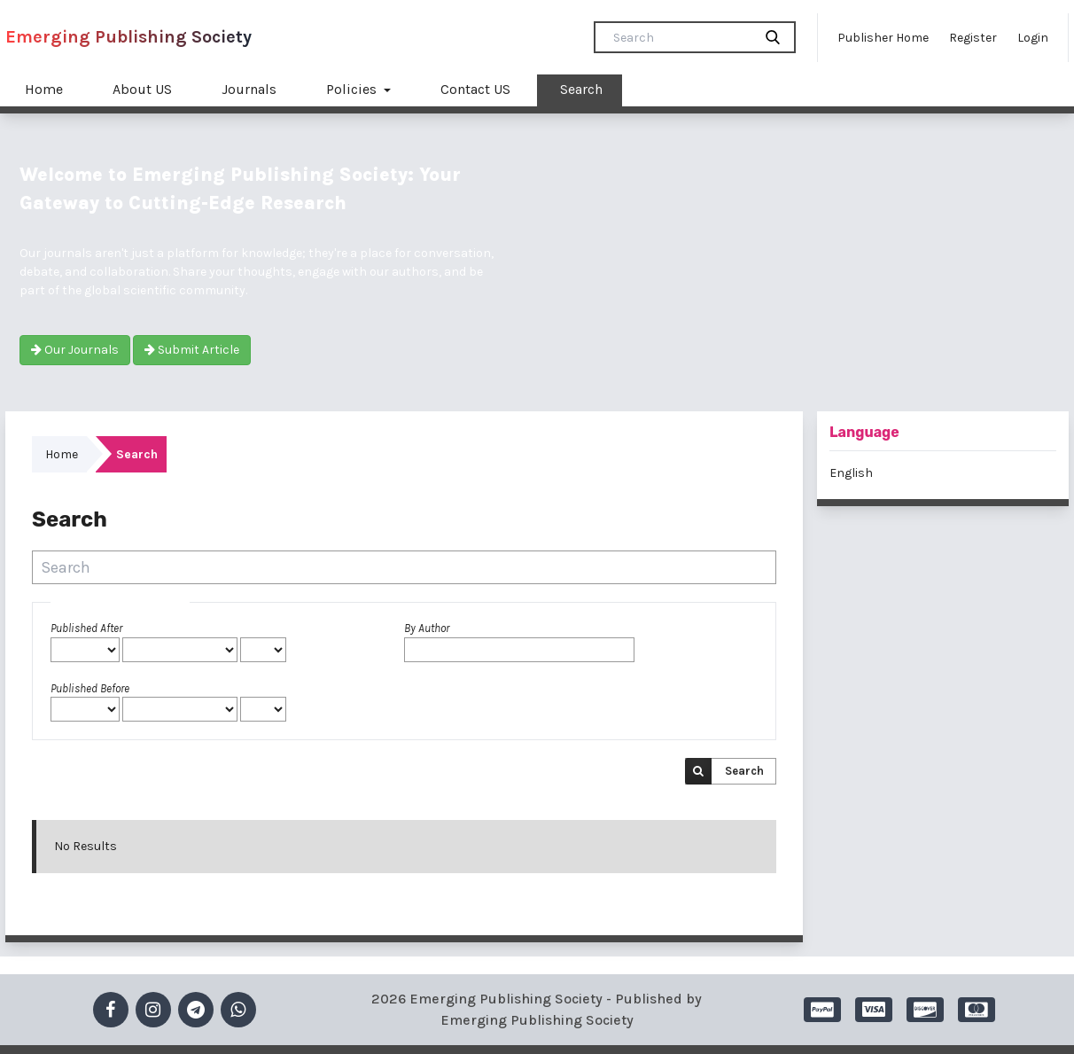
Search (581, 89)
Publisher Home (883, 37)
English (851, 472)
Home (44, 89)
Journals (249, 89)
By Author (426, 628)
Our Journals (75, 349)
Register (973, 37)
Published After (86, 628)
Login (1032, 37)
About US (142, 89)
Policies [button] (353, 89)
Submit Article (191, 349)
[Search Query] (680, 37)
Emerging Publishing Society (128, 37)
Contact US (475, 89)
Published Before (90, 688)
